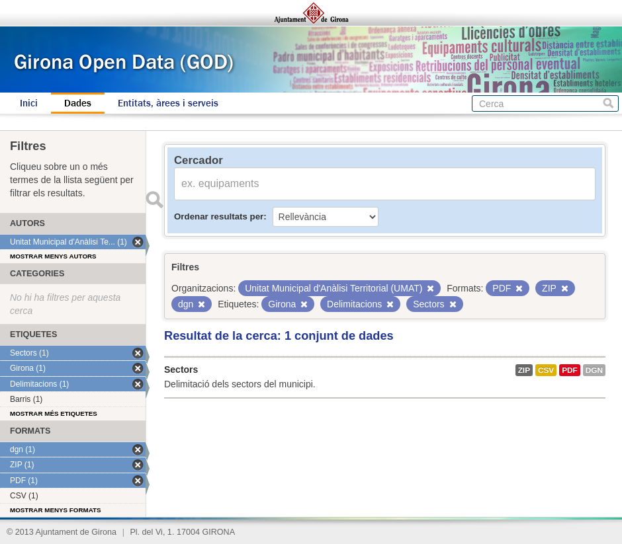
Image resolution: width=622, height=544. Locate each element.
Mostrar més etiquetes (53, 413)
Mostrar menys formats (55, 510)
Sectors (181, 369)
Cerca (608, 103)
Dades (77, 103)
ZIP (524, 370)
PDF (570, 370)
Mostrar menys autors (53, 256)
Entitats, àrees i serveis (168, 103)
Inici (29, 103)
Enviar (154, 200)
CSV (546, 370)
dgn (594, 370)
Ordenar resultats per (218, 216)
